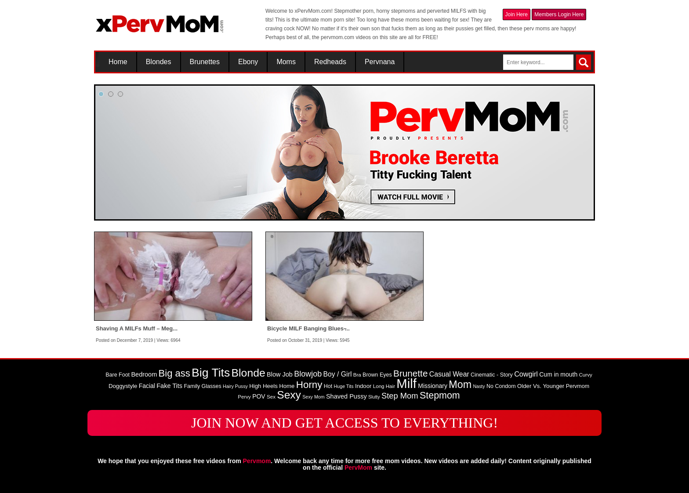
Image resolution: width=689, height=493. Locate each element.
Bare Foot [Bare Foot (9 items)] (117, 375)
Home (118, 61)
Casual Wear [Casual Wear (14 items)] (449, 374)
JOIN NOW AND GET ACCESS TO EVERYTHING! (344, 423)
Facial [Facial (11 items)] (147, 385)
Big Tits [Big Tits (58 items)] (211, 372)
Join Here (516, 14)
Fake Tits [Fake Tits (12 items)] (169, 385)
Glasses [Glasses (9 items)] (211, 386)
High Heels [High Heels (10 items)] (263, 386)
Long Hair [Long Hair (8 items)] (384, 386)
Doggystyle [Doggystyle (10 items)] (123, 386)
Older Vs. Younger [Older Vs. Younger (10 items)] (540, 386)
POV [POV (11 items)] (258, 396)
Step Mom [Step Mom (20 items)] (399, 395)
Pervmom (257, 460)
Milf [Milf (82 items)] (406, 383)
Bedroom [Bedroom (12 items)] (144, 374)
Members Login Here (559, 14)
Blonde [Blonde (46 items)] (248, 373)
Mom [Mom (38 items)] (460, 384)
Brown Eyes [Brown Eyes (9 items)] (377, 375)
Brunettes (205, 61)
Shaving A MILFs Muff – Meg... (137, 328)
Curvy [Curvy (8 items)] (585, 374)
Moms (286, 61)
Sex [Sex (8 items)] (271, 396)
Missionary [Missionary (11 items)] (432, 385)
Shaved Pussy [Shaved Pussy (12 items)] (346, 396)
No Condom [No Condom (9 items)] (501, 386)
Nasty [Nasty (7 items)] (479, 386)
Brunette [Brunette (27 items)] (410, 373)
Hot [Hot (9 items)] (328, 386)
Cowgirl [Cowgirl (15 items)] (526, 374)
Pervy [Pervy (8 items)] (244, 396)
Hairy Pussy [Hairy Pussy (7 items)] (235, 386)
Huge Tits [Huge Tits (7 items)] (344, 386)
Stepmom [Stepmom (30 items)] (440, 395)
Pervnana (380, 61)
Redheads (330, 61)
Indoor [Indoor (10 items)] (363, 386)
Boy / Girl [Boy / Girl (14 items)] (337, 374)
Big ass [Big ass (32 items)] (174, 373)
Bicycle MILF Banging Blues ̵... (308, 328)
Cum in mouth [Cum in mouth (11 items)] (558, 374)
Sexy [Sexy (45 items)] (289, 395)
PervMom (358, 467)
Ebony (248, 61)
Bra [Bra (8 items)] (357, 374)
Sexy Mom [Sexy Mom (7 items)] (313, 396)
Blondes (158, 61)
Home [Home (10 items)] (286, 386)
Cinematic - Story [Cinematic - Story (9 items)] (492, 375)
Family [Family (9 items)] (192, 386)
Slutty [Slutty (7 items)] (374, 396)
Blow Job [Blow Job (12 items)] (280, 374)
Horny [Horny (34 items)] (309, 384)
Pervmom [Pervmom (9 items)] (577, 386)
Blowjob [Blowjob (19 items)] (308, 374)
